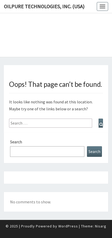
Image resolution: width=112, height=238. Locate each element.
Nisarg (100, 226)
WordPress (68, 226)
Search (16, 141)
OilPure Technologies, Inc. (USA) (44, 6)
